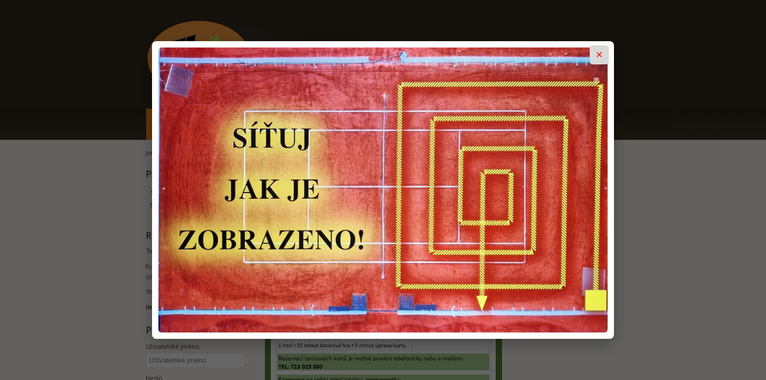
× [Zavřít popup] (599, 54)
